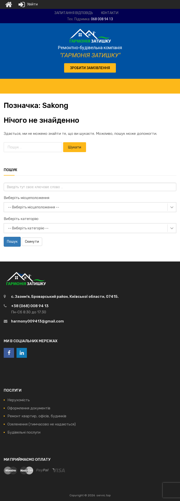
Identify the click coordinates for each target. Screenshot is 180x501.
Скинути (32, 242)
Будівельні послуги (23, 432)
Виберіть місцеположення (26, 198)
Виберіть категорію (21, 219)
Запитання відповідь (73, 13)
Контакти (109, 13)
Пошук (12, 242)
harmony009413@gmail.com (37, 321)
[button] (90, 68)
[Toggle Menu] (174, 84)
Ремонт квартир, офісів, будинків (36, 416)
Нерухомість (18, 400)
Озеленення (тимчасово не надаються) (41, 424)
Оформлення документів (28, 408)
